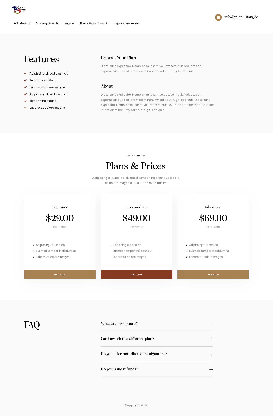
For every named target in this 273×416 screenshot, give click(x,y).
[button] (157, 324)
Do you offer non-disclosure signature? (140, 356)
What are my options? (123, 324)
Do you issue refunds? (123, 372)
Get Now (60, 274)
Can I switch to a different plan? (133, 340)
